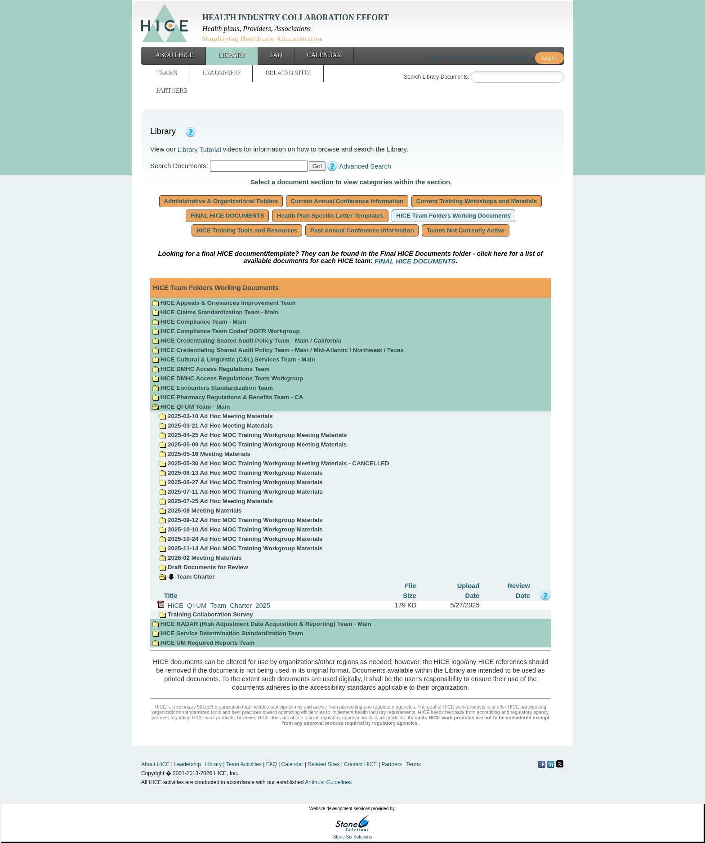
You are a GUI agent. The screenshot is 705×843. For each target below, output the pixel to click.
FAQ (276, 55)
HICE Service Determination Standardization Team (227, 633)
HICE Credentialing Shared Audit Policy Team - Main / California (246, 340)
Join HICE (516, 58)
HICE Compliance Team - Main (199, 321)
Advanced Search (365, 166)
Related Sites (288, 72)
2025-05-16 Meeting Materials (204, 453)
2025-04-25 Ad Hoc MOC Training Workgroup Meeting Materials (253, 435)
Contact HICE (483, 58)
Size (409, 595)
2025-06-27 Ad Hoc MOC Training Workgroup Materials (240, 482)
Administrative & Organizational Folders (221, 201)
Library (231, 55)
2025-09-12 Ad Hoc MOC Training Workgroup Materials (240, 520)
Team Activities (244, 764)
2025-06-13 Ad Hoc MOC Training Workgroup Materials (240, 472)
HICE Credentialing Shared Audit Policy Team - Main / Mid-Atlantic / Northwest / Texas (278, 350)
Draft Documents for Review (203, 567)
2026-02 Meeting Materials (200, 557)
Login (549, 58)
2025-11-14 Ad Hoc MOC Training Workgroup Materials (240, 548)
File (410, 585)
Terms (455, 58)
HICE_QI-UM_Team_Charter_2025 (217, 605)
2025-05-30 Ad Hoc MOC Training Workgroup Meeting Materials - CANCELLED (274, 463)
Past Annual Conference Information (361, 230)
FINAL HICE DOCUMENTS (227, 215)
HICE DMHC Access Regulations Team (211, 369)
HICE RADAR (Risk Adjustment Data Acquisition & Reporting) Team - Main (261, 623)
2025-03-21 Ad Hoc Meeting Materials (215, 425)
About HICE (174, 55)
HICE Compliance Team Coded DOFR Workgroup (225, 331)
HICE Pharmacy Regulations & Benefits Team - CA (227, 397)
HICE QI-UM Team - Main (191, 406)
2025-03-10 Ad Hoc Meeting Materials (215, 416)
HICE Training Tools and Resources (247, 230)
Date (472, 595)
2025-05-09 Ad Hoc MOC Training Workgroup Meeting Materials (253, 444)
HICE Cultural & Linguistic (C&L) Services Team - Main (233, 359)
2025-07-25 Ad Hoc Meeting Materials (215, 501)
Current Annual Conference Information (347, 201)
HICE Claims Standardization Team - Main (215, 312)
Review (518, 585)
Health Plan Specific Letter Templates (330, 215)
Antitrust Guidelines (328, 782)
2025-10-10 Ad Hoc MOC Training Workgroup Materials (240, 529)
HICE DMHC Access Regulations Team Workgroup (227, 378)
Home (436, 58)
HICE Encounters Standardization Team (212, 387)
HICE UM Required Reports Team (203, 642)
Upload (468, 585)
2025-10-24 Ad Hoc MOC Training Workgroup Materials (240, 538)
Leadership (220, 72)
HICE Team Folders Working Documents (454, 215)
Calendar (324, 55)
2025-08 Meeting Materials (200, 510)
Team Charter (196, 576)
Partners (171, 90)
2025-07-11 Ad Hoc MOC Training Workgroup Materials (240, 491)
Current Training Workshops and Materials (477, 201)
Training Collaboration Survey (206, 614)
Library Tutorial (199, 149)
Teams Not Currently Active (465, 230)
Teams (166, 72)
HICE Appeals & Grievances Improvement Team (223, 302)
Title (171, 595)
